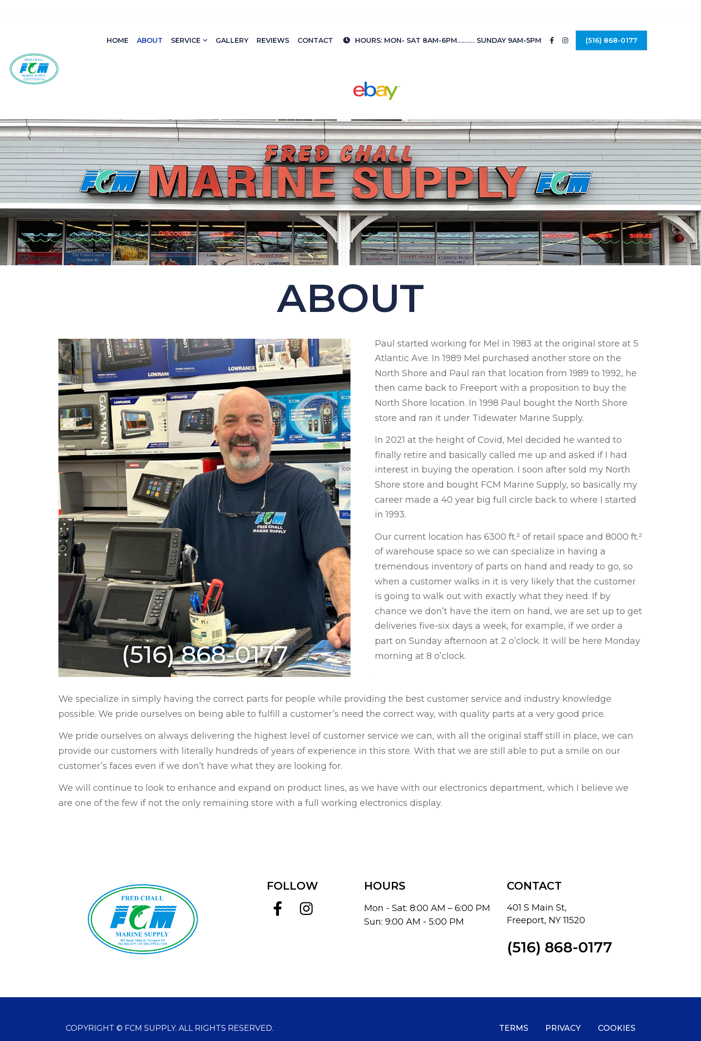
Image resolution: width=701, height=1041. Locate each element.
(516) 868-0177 (611, 22)
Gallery (232, 22)
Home (118, 22)
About (150, 22)
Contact (315, 22)
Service (186, 22)
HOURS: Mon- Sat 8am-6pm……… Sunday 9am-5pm (442, 22)
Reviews (273, 22)
